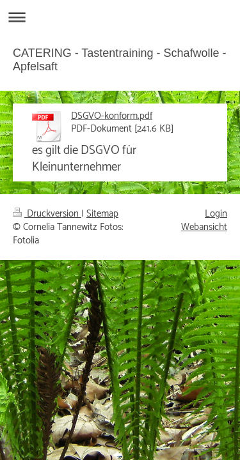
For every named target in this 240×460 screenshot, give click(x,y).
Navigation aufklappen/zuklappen (120, 17)
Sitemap (102, 214)
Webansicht (204, 227)
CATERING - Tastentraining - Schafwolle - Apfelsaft (119, 60)
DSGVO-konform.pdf (111, 116)
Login (216, 214)
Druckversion (47, 214)
